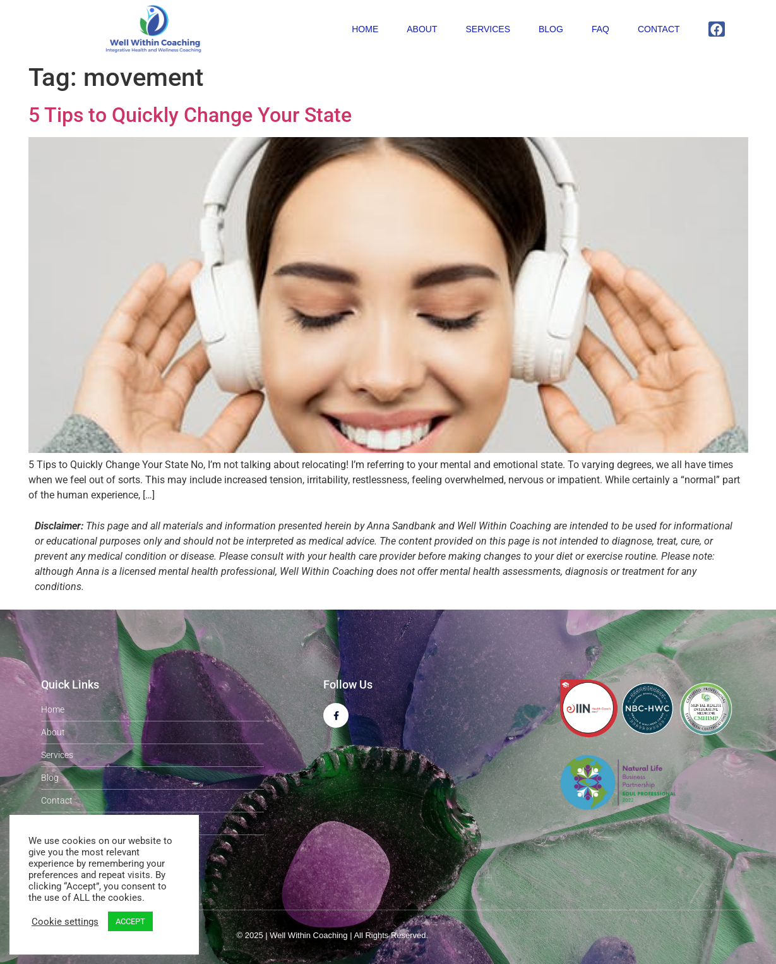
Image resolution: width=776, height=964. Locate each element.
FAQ (600, 29)
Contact (659, 29)
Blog (551, 29)
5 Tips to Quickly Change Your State (190, 115)
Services (487, 29)
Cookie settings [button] (65, 921)
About (422, 29)
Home (365, 29)
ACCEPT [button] (130, 921)
